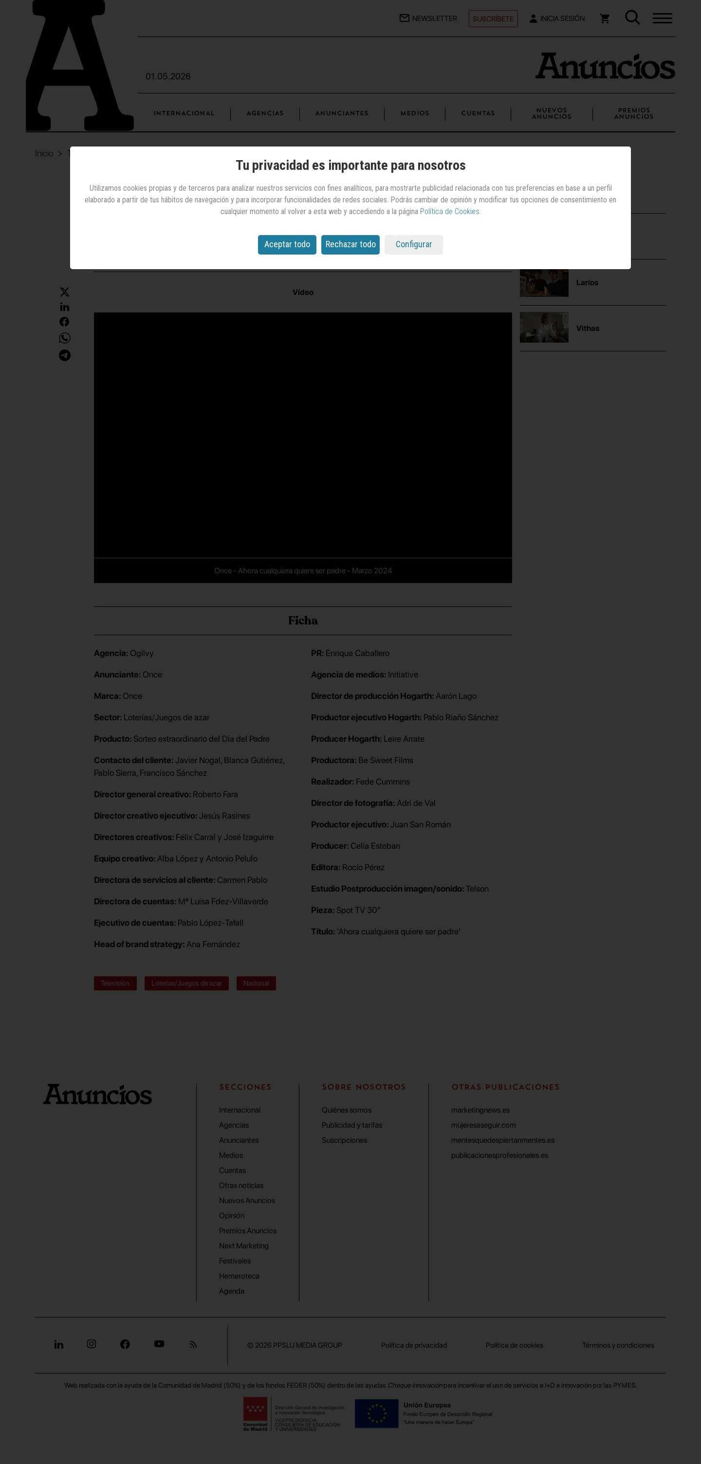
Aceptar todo (287, 244)
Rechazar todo (351, 244)
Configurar (414, 244)
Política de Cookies (450, 211)
